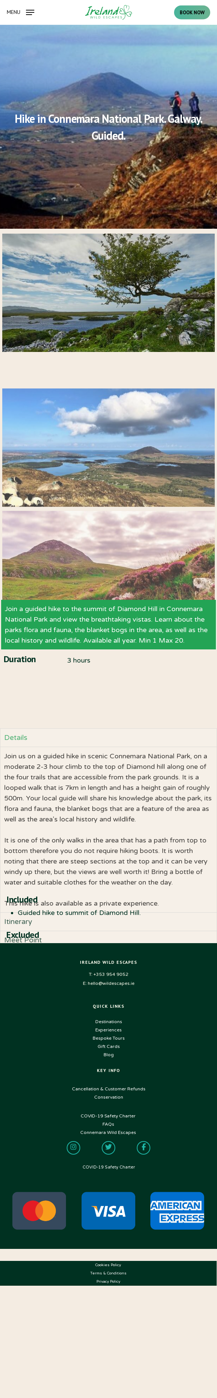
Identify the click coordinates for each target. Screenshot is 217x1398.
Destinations (108, 1021)
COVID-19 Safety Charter (109, 1167)
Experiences (108, 1030)
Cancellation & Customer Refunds (108, 1089)
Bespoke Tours (109, 1038)
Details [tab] (16, 829)
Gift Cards (109, 1046)
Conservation (108, 1097)
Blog (109, 1054)
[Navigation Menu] (20, 12)
